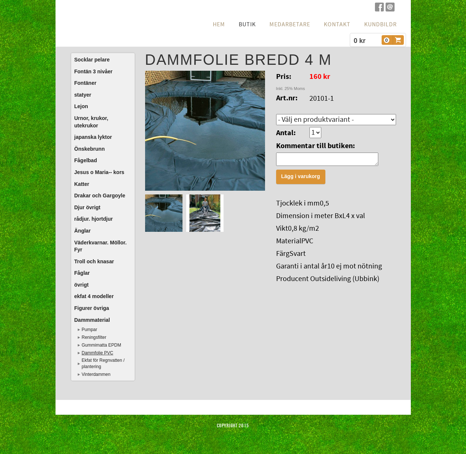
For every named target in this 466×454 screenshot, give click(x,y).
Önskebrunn (89, 149)
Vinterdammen (96, 374)
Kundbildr (380, 24)
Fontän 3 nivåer (93, 71)
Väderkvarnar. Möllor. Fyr (100, 246)
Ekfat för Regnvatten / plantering (103, 363)
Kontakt (337, 24)
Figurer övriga (91, 308)
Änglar (82, 231)
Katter (81, 184)
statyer (82, 95)
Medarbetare (289, 24)
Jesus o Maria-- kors (99, 172)
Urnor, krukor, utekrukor (91, 121)
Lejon (81, 106)
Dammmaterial (92, 320)
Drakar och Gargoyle (99, 195)
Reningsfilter (94, 337)
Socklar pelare (92, 60)
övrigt (81, 285)
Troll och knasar (94, 261)
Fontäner (85, 83)
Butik (247, 24)
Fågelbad (85, 160)
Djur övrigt (87, 207)
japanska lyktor (93, 137)
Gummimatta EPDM (101, 345)
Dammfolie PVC (97, 352)
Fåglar (82, 273)
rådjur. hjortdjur (93, 219)
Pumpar (89, 329)
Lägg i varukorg (300, 178)
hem (219, 24)
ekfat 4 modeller (94, 296)
